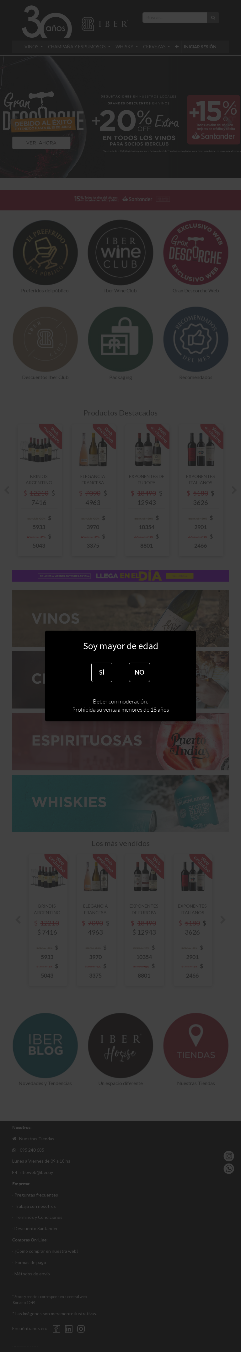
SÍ (101, 672)
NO (139, 672)
